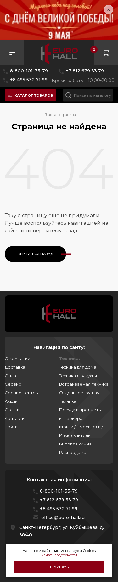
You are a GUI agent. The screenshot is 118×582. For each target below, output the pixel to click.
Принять (59, 566)
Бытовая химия (75, 443)
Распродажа (72, 452)
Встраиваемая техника (84, 384)
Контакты (15, 418)
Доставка (15, 367)
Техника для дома (77, 367)
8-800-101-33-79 (29, 71)
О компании (17, 358)
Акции (11, 401)
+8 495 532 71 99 (29, 80)
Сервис (13, 384)
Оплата (13, 375)
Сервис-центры (22, 392)
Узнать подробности (59, 555)
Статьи (12, 409)
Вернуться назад (35, 254)
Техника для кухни (78, 375)
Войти (11, 426)
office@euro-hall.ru (63, 517)
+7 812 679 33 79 (85, 71)
